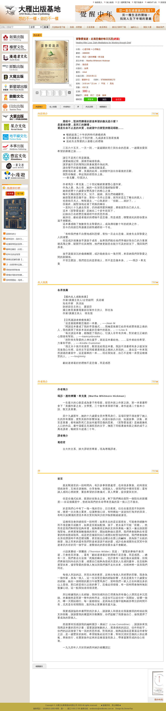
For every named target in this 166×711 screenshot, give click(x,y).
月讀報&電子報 (58, 27)
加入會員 (110, 2)
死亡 (92, 95)
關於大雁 (147, 27)
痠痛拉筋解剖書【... (15, 259)
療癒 (86, 95)
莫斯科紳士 (11, 234)
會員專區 (103, 27)
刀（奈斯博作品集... (15, 265)
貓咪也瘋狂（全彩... (15, 249)
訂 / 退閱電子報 (124, 2)
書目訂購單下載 (119, 27)
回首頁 (163, 2)
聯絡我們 (160, 27)
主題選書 (91, 27)
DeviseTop (128, 709)
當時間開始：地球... (15, 280)
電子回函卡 (138, 2)
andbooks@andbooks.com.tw (102, 709)
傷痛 (104, 95)
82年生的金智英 (13, 254)
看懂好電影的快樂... (15, 275)
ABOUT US (152, 2)
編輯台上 (135, 27)
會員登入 (98, 2)
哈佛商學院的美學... (15, 244)
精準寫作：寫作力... (15, 239)
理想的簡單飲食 (13, 270)
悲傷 (98, 95)
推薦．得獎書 (76, 27)
